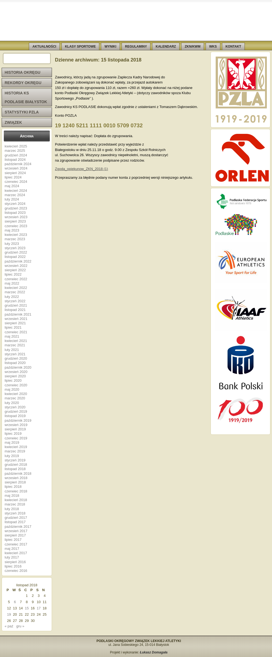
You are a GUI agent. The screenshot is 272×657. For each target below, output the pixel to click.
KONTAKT (233, 46)
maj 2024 (12, 186)
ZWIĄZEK (13, 122)
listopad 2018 (15, 469)
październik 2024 (18, 164)
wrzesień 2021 (16, 319)
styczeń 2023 (15, 248)
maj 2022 (12, 283)
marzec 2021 (15, 345)
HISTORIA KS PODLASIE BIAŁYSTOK (26, 97)
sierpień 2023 (15, 221)
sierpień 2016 (15, 562)
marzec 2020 (15, 398)
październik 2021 (18, 314)
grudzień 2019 (16, 411)
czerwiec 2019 (16, 438)
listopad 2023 (15, 213)
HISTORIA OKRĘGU (22, 72)
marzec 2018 (15, 504)
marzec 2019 (15, 451)
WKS (213, 46)
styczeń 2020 (15, 407)
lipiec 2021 (13, 327)
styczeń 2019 (15, 460)
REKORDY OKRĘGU (23, 83)
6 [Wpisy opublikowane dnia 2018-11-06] (15, 602)
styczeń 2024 (15, 204)
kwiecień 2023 (16, 235)
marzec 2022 (15, 292)
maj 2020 (12, 389)
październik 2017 (18, 527)
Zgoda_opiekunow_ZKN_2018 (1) (81, 169)
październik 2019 (18, 420)
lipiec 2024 (13, 177)
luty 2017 (12, 557)
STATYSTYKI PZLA (22, 112)
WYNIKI (110, 46)
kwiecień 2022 (16, 288)
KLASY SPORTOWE (80, 46)
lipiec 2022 (13, 274)
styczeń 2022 (15, 301)
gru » (20, 626)
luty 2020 (12, 403)
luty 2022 (12, 297)
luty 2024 (12, 199)
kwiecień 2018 (16, 500)
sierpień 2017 (15, 535)
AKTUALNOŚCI (44, 46)
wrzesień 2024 (16, 168)
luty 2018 (12, 509)
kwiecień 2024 (16, 191)
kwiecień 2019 (16, 447)
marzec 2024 (15, 195)
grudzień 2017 (16, 518)
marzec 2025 (15, 151)
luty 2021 (12, 350)
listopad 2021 (15, 310)
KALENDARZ (166, 46)
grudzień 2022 (16, 252)
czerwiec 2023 (16, 226)
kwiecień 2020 (16, 394)
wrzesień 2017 (16, 531)
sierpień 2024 (15, 173)
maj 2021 (12, 336)
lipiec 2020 (13, 380)
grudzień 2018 (16, 464)
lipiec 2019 (13, 433)
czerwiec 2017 (16, 544)
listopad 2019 (15, 416)
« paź (9, 626)
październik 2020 (18, 367)
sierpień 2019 (15, 429)
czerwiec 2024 (16, 182)
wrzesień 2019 (16, 425)
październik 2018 (18, 473)
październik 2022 (18, 261)
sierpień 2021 (15, 323)
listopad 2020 (15, 363)
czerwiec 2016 (16, 571)
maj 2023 (12, 230)
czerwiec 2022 (16, 279)
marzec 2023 (15, 239)
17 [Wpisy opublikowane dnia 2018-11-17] (39, 608)
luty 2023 (12, 244)
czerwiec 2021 (16, 332)
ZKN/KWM (192, 46)
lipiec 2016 (13, 566)
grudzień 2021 (16, 305)
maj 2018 (12, 495)
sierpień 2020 (15, 376)
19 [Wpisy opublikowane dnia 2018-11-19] (9, 614)
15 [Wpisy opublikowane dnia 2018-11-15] (27, 608)
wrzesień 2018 (16, 478)
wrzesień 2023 (16, 217)
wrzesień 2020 (16, 372)
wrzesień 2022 (16, 266)
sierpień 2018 (15, 482)
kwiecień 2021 (16, 341)
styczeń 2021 (15, 354)
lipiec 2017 (13, 540)
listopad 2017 (15, 522)
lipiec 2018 (13, 487)
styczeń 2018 (15, 513)
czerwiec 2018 (16, 491)
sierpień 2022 (15, 270)
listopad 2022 (15, 257)
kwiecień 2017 (16, 553)
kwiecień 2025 (16, 146)
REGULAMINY (136, 46)
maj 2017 (12, 549)
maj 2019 (12, 442)
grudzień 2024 (16, 155)
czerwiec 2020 (16, 385)
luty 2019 (12, 456)
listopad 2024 (15, 160)
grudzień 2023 (16, 208)
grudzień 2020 (16, 358)
